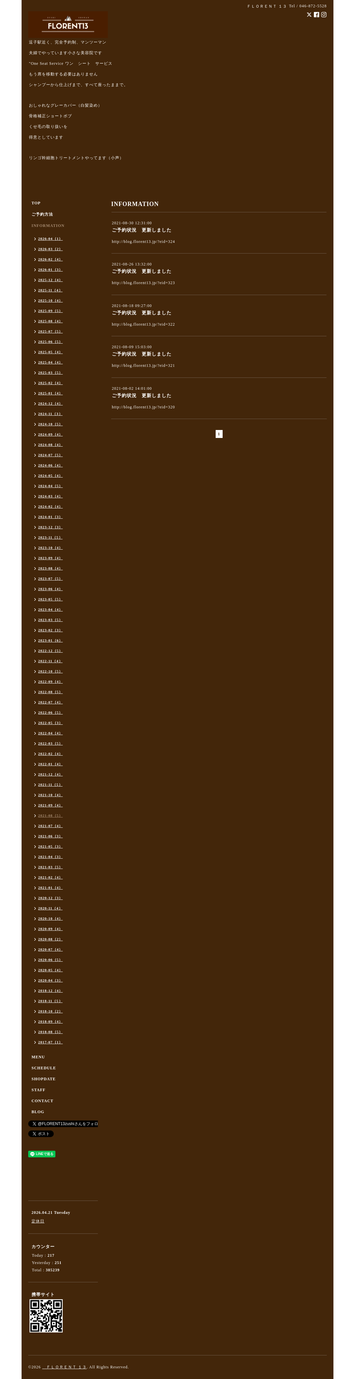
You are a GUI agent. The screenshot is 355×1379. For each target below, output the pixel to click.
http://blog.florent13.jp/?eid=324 (143, 241)
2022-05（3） (50, 723)
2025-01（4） (50, 393)
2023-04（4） (50, 609)
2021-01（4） (50, 888)
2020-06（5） (50, 960)
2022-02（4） (50, 754)
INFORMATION (48, 225)
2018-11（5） (50, 1001)
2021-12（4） (50, 774)
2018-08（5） (50, 1032)
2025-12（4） (50, 280)
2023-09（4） (50, 558)
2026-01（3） (50, 269)
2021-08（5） (50, 815)
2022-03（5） (50, 743)
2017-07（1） (50, 1042)
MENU (38, 1057)
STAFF (38, 1090)
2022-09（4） (50, 682)
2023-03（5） (50, 620)
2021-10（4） (50, 795)
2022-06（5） (50, 712)
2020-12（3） (50, 898)
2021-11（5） (50, 785)
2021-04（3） (50, 857)
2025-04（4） (50, 362)
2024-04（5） (50, 486)
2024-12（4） (50, 403)
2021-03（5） (50, 867)
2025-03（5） (50, 372)
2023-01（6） (50, 640)
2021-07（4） (50, 826)
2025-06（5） (50, 342)
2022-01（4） (50, 764)
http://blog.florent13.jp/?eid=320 (143, 407)
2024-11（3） (50, 414)
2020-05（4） (50, 970)
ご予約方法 (42, 214)
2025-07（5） (50, 331)
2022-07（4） (50, 702)
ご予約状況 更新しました (142, 230)
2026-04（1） (50, 239)
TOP (36, 203)
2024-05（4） (50, 475)
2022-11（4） (50, 661)
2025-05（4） (50, 352)
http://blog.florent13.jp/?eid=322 (143, 324)
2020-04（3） (50, 980)
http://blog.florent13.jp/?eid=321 (143, 365)
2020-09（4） (50, 929)
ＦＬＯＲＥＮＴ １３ (64, 1367)
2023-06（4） (50, 589)
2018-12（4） (50, 991)
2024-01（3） (50, 517)
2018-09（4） (50, 1021)
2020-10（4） (50, 918)
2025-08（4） (50, 321)
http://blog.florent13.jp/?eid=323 (143, 282)
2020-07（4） (50, 949)
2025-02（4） (50, 383)
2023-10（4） (50, 548)
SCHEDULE (44, 1068)
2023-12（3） (50, 527)
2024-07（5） (50, 455)
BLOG (38, 1112)
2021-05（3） (50, 846)
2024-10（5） (50, 424)
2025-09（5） (50, 311)
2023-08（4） (50, 568)
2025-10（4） (50, 300)
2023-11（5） (50, 537)
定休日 (38, 1221)
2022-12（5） (50, 651)
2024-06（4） (50, 465)
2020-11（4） (50, 908)
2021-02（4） (50, 877)
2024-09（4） (50, 434)
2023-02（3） (50, 630)
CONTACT (42, 1101)
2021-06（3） (50, 836)
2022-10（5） (50, 671)
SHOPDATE (44, 1079)
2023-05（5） (50, 599)
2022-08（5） (50, 692)
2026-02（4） (50, 259)
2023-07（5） (50, 579)
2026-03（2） (50, 249)
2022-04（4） (50, 733)
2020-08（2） (50, 939)
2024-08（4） (50, 445)
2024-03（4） (50, 496)
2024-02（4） (50, 506)
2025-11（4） (50, 290)
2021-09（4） (50, 805)
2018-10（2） (50, 1011)
